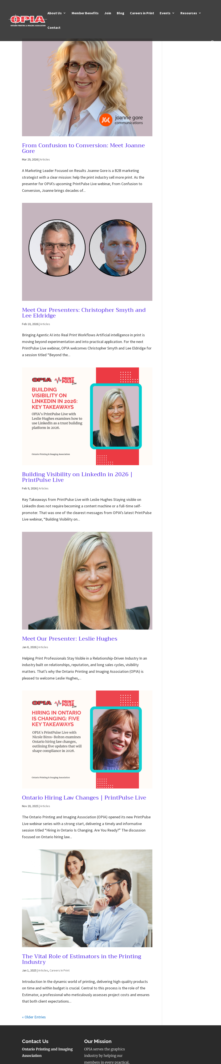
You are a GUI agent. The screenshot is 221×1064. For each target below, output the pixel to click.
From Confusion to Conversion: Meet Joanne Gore (83, 148)
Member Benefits (85, 13)
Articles (45, 159)
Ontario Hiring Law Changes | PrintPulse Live (84, 798)
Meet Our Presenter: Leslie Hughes (69, 639)
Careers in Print (142, 13)
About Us (54, 13)
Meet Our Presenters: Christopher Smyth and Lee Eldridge (84, 312)
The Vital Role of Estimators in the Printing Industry (81, 959)
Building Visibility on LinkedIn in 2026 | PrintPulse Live (77, 477)
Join (107, 13)
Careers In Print (59, 970)
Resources (188, 13)
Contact (53, 28)
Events (165, 13)
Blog (120, 13)
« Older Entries (34, 1016)
